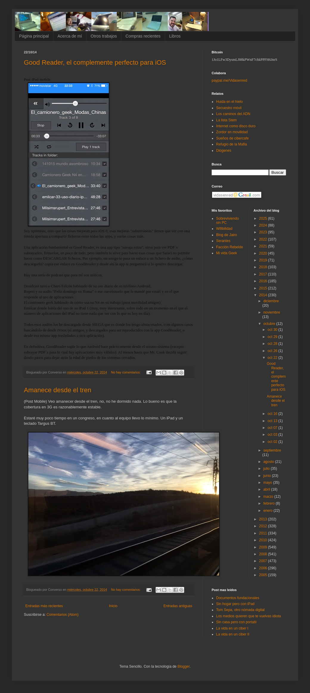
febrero (269, 503)
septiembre (272, 450)
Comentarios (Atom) (62, 615)
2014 (263, 295)
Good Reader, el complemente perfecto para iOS (95, 62)
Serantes (223, 241)
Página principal (34, 36)
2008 (263, 554)
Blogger (183, 666)
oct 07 (273, 428)
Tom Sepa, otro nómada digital (240, 610)
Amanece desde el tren (57, 390)
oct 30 (273, 330)
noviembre (271, 312)
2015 (263, 288)
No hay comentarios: (126, 372)
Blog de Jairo (226, 235)
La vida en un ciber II (232, 634)
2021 (263, 246)
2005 (263, 575)
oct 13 (273, 421)
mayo (268, 482)
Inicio (113, 606)
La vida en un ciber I (232, 628)
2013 (263, 519)
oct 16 (273, 414)
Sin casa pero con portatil (236, 622)
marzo (268, 496)
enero (268, 510)
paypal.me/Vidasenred (229, 80)
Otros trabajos (104, 36)
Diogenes (223, 150)
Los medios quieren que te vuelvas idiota (248, 616)
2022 (263, 239)
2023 (263, 232)
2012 (263, 526)
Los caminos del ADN (233, 114)
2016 (263, 281)
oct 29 (273, 337)
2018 (263, 267)
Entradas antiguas (177, 606)
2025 (263, 218)
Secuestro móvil (228, 108)
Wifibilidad (224, 229)
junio (267, 476)
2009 (263, 547)
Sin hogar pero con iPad (235, 604)
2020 (263, 253)
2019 (263, 260)
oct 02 (273, 442)
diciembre (271, 301)
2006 (263, 568)
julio (267, 468)
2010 (263, 540)
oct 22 (273, 358)
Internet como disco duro (235, 126)
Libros (175, 36)
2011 (263, 533)
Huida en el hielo (229, 102)
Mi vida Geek (226, 253)
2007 (263, 561)
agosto (269, 462)
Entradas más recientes (44, 606)
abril (267, 489)
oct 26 (273, 351)
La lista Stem (226, 120)
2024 (263, 225)
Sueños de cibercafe (232, 138)
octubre (269, 324)
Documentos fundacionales (237, 598)
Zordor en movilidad (232, 132)
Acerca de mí (70, 36)
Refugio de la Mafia (231, 144)
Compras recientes (143, 36)
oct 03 (273, 434)
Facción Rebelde (229, 247)
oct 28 (273, 344)
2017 (263, 274)
